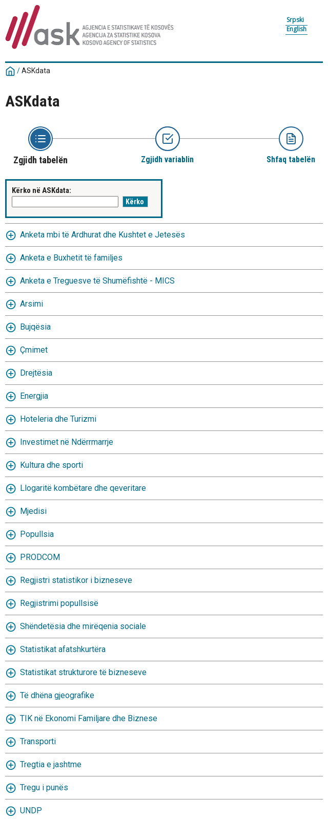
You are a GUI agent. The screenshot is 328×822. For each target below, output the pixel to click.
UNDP (31, 810)
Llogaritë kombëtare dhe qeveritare (83, 488)
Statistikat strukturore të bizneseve (83, 672)
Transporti (38, 741)
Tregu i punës (44, 787)
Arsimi (31, 304)
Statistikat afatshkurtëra (63, 649)
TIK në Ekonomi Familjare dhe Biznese (88, 718)
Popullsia (37, 534)
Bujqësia (35, 327)
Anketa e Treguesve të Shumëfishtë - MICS (97, 281)
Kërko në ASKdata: (41, 190)
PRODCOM (40, 557)
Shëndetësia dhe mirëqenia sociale (83, 626)
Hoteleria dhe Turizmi (58, 419)
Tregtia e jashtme (50, 764)
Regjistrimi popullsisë (59, 603)
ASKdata (36, 71)
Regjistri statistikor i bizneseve (76, 580)
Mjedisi (33, 511)
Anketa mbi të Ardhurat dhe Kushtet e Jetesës (102, 235)
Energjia (34, 396)
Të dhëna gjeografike (57, 695)
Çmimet (34, 350)
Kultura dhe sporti (51, 465)
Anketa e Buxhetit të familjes (71, 258)
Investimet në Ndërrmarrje (66, 442)
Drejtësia (36, 373)
